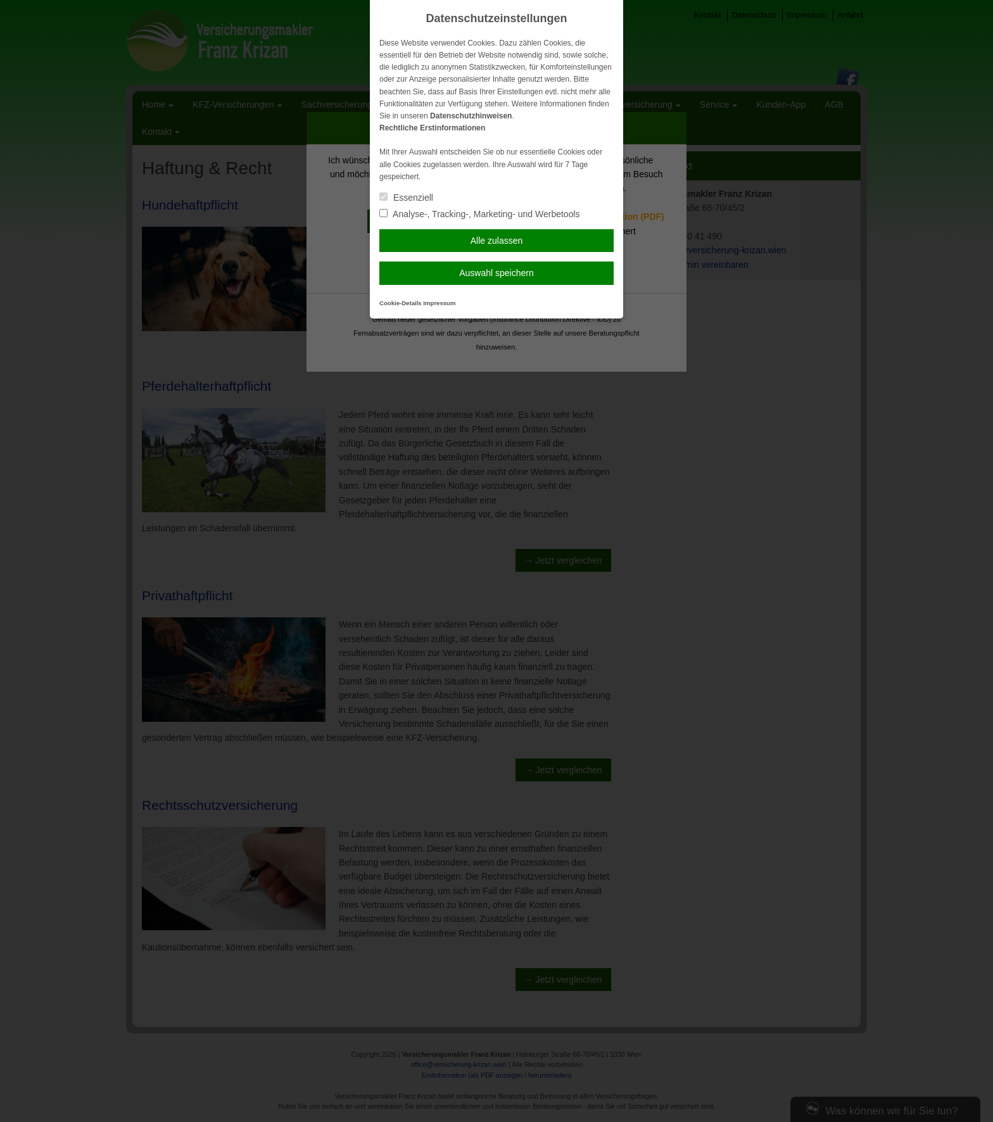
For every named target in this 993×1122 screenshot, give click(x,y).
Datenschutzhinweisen (471, 115)
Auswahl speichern (496, 273)
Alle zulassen (497, 241)
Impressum (439, 302)
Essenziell (406, 197)
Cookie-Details (400, 302)
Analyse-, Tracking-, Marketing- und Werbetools (479, 214)
